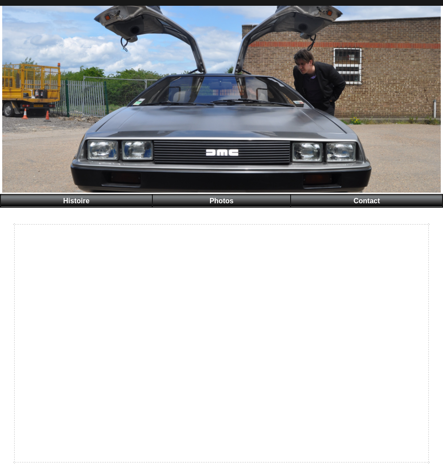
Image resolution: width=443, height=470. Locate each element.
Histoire (76, 201)
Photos (221, 201)
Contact (367, 201)
